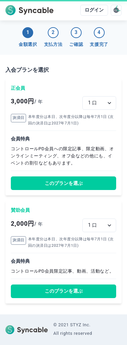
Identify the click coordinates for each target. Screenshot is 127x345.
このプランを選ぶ (64, 183)
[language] (116, 10)
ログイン (94, 10)
